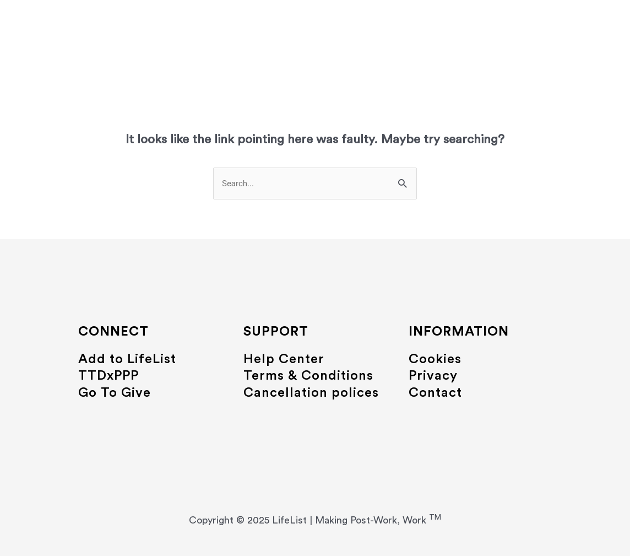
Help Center (283, 359)
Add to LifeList (127, 359)
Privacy (433, 375)
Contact (435, 393)
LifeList (315, 22)
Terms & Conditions (308, 375)
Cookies (435, 359)
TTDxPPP (108, 375)
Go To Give (114, 393)
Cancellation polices (311, 393)
